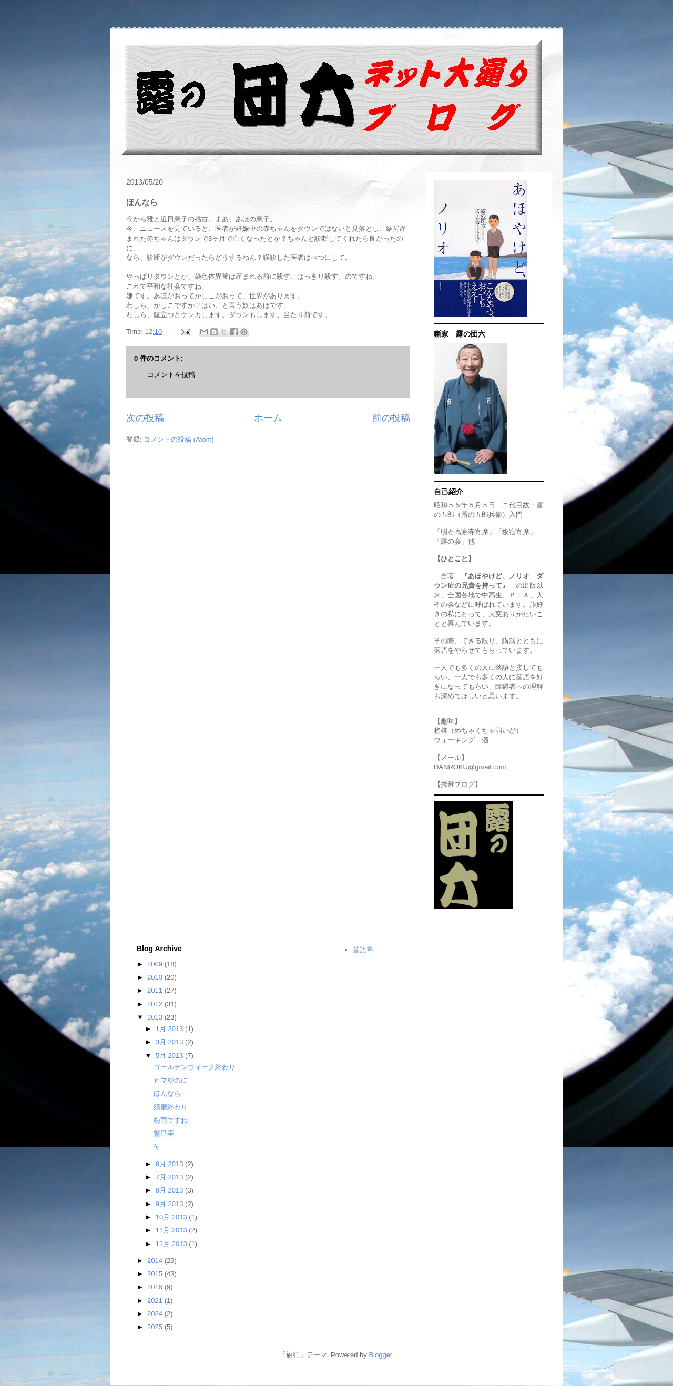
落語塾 (363, 950)
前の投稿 (391, 418)
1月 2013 (170, 1029)
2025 (156, 1327)
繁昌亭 (164, 1133)
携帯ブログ (458, 784)
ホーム (268, 418)
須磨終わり (171, 1107)
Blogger (380, 1355)
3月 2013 (170, 1042)
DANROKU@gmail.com (470, 767)
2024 (156, 1314)
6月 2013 (170, 1164)
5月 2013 (170, 1055)
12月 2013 (172, 1244)
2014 (156, 1261)
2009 (156, 964)
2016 (156, 1287)
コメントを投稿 (171, 375)
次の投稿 (145, 418)
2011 (156, 990)
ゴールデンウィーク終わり (195, 1067)
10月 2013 (172, 1217)
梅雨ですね (171, 1120)
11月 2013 (172, 1230)
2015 (156, 1274)
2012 (156, 1004)
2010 (156, 977)
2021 (156, 1301)
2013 (156, 1017)
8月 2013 (170, 1190)
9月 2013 (170, 1204)
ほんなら (167, 1093)
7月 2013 (170, 1177)
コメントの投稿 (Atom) (179, 439)
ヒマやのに (171, 1080)
